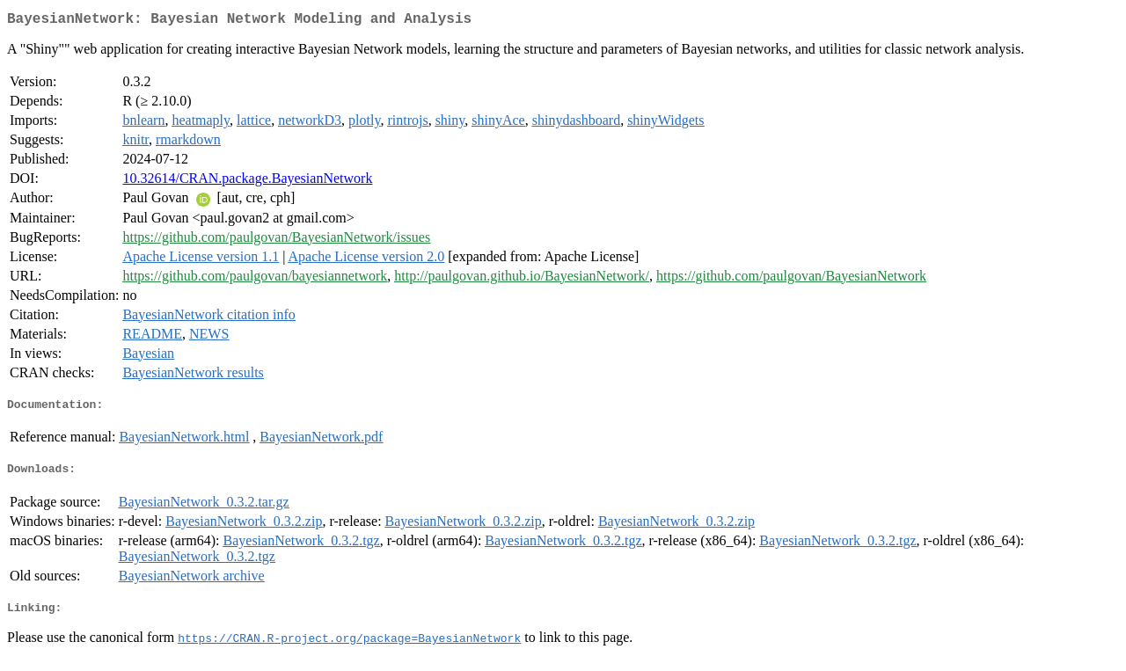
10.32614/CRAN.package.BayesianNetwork (247, 181)
